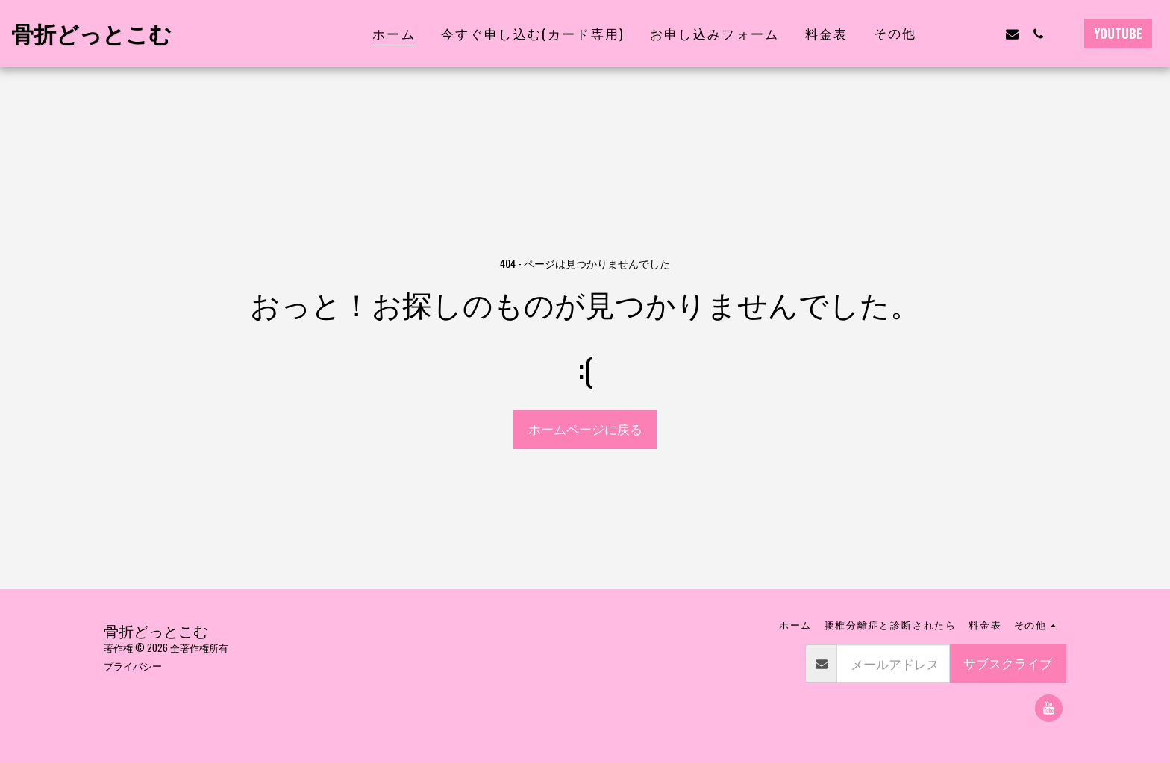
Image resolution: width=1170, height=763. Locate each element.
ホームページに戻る (585, 428)
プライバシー (133, 665)
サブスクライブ (1007, 662)
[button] (960, 33)
